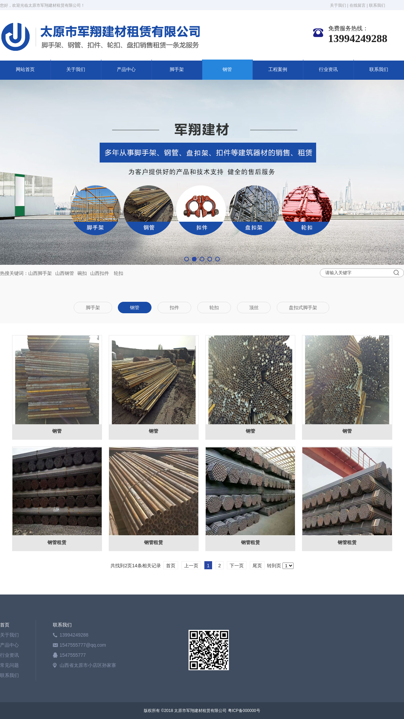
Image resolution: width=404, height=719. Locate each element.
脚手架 (177, 69)
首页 (4, 624)
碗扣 (82, 273)
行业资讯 (328, 69)
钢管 (227, 69)
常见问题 (9, 665)
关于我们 (338, 5)
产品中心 (126, 69)
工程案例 (277, 69)
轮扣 (118, 273)
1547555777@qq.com (83, 645)
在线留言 (357, 5)
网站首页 (25, 69)
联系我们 (377, 5)
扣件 (104, 273)
